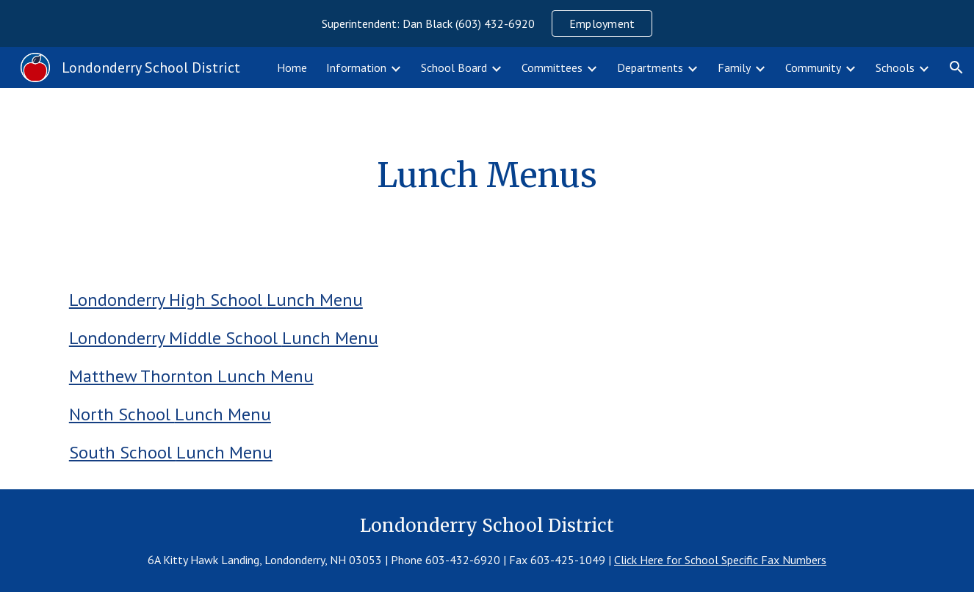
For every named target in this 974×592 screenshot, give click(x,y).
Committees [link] (552, 67)
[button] (956, 67)
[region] (487, 23)
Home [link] (292, 67)
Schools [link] (895, 67)
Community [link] (813, 67)
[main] (487, 176)
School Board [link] (454, 67)
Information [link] (356, 67)
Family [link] (734, 67)
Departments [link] (650, 67)
